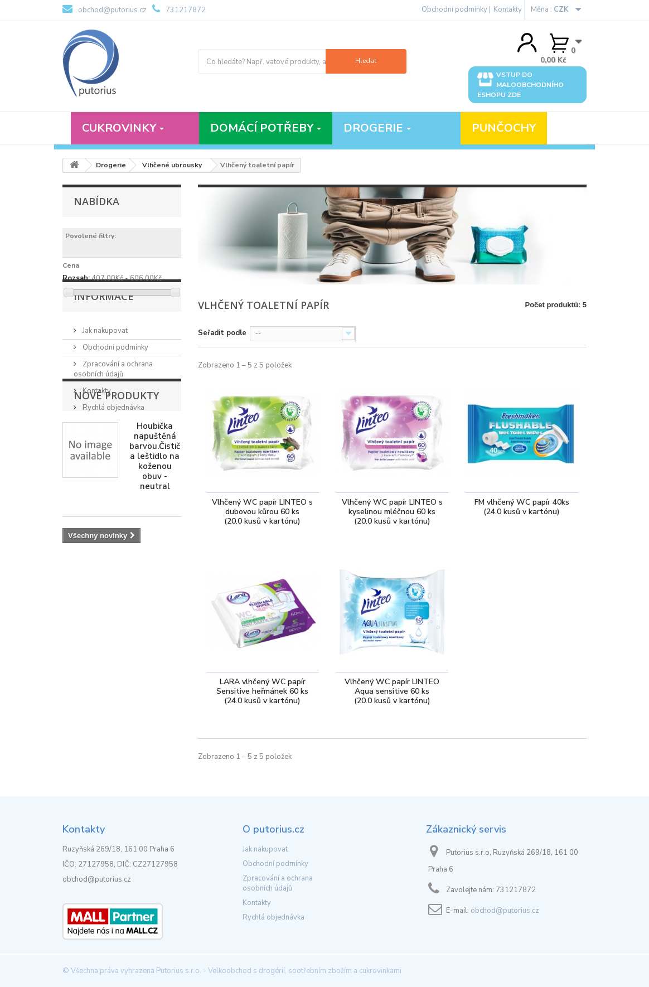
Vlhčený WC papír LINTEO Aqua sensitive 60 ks (392, 692)
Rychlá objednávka (112, 442)
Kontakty (507, 9)
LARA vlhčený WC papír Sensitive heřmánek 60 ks (262, 692)
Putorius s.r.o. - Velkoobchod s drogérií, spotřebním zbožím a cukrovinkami (278, 971)
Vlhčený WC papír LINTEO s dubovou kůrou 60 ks (262, 512)
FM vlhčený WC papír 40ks (521, 507)
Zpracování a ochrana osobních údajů (113, 404)
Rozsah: (76, 278)
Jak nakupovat (104, 365)
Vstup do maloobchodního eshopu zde (520, 84)
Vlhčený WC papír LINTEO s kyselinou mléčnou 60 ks (392, 512)
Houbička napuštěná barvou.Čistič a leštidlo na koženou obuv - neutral (154, 545)
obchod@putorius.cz (104, 9)
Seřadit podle (222, 333)
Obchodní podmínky (114, 382)
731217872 (179, 9)
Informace (104, 335)
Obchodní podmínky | (456, 9)
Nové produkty (116, 484)
